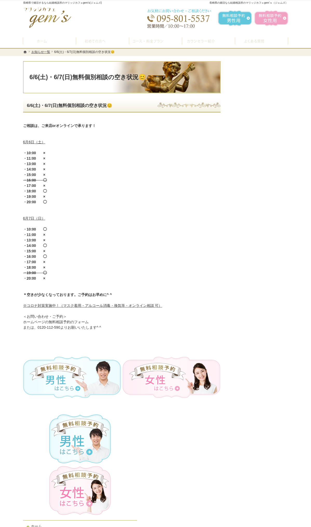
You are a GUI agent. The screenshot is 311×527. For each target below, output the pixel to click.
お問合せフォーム (252, 500)
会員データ (243, 300)
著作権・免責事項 (248, 349)
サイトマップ (244, 361)
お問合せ (241, 275)
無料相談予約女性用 (271, 18)
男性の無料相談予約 (250, 250)
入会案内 (244, 197)
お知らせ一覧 (244, 324)
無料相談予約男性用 (235, 18)
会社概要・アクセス (250, 312)
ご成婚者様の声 (246, 287)
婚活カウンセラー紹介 (252, 238)
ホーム (239, 173)
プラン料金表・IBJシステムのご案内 (258, 211)
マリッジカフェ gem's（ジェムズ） (94, 521)
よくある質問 (244, 226)
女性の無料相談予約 (250, 263)
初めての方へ (244, 186)
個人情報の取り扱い (250, 337)
